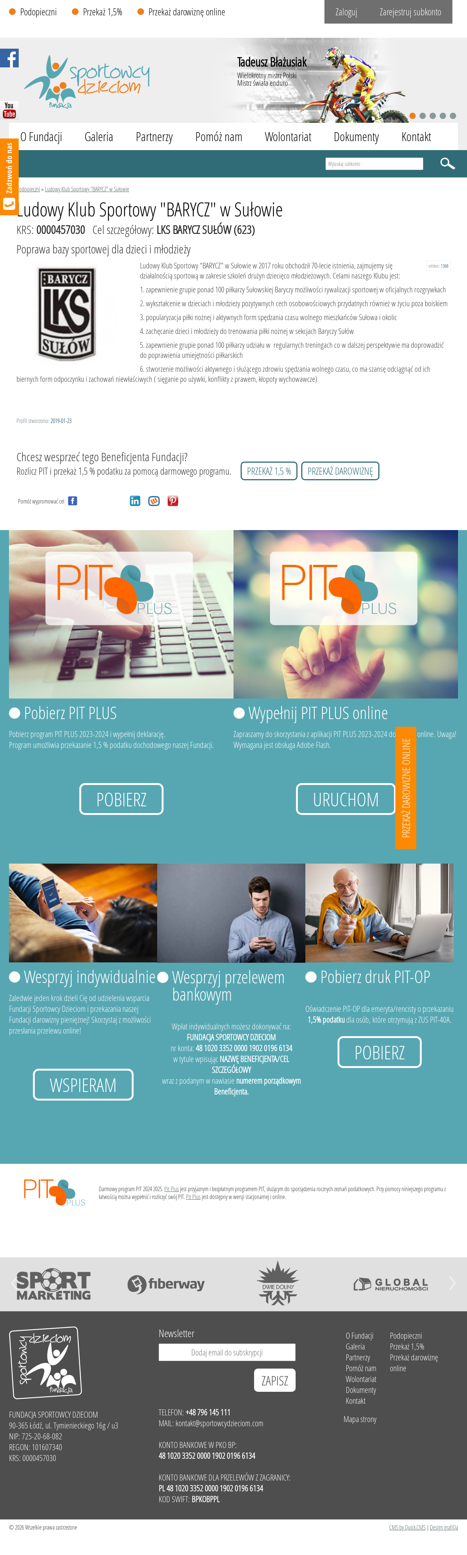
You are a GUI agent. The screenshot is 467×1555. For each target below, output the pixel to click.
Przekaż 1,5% (102, 12)
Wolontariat (288, 136)
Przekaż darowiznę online (187, 12)
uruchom (346, 799)
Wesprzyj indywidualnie (90, 976)
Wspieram (83, 1084)
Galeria (99, 136)
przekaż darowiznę (340, 471)
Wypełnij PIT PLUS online (318, 712)
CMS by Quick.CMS (407, 1527)
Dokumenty (356, 136)
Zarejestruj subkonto (410, 12)
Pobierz (121, 799)
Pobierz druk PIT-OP (375, 976)
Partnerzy (154, 136)
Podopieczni (38, 12)
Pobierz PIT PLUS (70, 712)
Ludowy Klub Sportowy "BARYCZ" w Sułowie (87, 189)
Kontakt (416, 136)
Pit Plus (171, 1189)
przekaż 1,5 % (269, 471)
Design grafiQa (444, 1527)
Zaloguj (346, 12)
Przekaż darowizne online (406, 788)
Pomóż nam (218, 136)
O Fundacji (41, 136)
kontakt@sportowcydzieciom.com (219, 1423)
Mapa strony (360, 1419)
